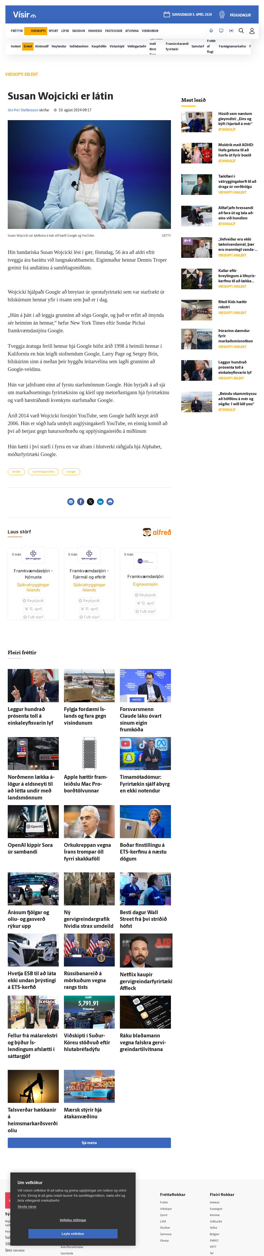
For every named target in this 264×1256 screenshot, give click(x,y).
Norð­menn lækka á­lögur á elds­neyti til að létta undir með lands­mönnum (30, 765)
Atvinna (218, 1131)
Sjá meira (89, 1058)
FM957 (218, 1157)
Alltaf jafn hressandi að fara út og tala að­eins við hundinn (236, 213)
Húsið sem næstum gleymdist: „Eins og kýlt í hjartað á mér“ (235, 119)
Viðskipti (172, 1124)
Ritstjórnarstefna (80, 1157)
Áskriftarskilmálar (81, 1163)
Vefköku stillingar (42, 1234)
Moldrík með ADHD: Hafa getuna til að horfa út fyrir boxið (236, 150)
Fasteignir (220, 1124)
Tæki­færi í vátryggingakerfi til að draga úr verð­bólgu (237, 182)
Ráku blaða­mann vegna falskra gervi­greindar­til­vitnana (140, 984)
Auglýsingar (76, 1143)
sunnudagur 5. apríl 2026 (191, 15)
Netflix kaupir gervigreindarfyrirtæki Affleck (139, 928)
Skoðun (171, 1144)
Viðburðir (220, 1137)
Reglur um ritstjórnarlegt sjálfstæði (25, 1139)
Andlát (16, 471)
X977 (216, 1164)
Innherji (218, 1117)
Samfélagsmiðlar (43, 471)
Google (71, 471)
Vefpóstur (74, 1183)
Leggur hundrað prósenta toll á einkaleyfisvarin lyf (234, 368)
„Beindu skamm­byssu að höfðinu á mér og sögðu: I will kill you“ (237, 399)
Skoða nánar (27, 1220)
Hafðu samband (79, 1150)
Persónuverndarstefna (23, 1148)
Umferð (73, 1176)
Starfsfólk (74, 1170)
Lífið (168, 1137)
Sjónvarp (172, 1150)
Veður (217, 1144)
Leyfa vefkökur (103, 1234)
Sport (169, 1131)
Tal (214, 1170)
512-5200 (82, 1137)
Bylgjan (218, 1150)
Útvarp (170, 1157)
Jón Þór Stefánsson (23, 110)
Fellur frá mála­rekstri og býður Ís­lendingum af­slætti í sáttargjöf (32, 984)
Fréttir (170, 1117)
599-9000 (20, 1167)
